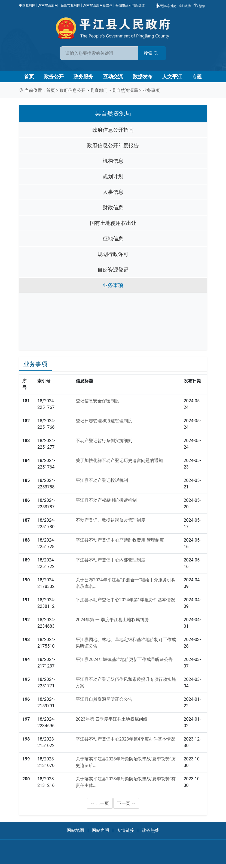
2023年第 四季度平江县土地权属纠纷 (112, 719)
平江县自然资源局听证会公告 (104, 699)
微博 (185, 6)
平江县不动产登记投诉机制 (102, 480)
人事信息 (113, 192)
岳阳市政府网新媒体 (130, 5)
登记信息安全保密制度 (97, 400)
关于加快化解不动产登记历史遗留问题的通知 (119, 460)
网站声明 (100, 830)
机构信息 (113, 161)
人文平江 (172, 76)
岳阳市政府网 (70, 5)
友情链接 (125, 830)
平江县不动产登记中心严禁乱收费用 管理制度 (120, 540)
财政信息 (113, 207)
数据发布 (142, 76)
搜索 (152, 53)
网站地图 (75, 830)
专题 (197, 76)
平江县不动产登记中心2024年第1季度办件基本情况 (125, 599)
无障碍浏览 (165, 6)
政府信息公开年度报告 (113, 145)
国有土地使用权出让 (113, 223)
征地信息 (113, 238)
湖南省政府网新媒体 (97, 5)
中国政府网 (27, 5)
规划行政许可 (113, 254)
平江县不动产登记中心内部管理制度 (110, 560)
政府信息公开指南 (113, 130)
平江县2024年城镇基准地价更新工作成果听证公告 (124, 659)
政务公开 (54, 76)
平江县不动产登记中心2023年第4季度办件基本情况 (125, 739)
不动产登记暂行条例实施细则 (104, 440)
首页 (29, 76)
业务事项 (151, 90)
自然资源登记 (113, 270)
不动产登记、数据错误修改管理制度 (110, 520)
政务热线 (150, 830)
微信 (200, 6)
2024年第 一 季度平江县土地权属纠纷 (112, 619)
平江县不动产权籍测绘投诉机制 (106, 500)
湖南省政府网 (48, 5)
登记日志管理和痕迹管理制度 (104, 420)
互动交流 (113, 76)
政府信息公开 (72, 90)
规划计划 (113, 176)
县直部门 (99, 90)
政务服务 (83, 76)
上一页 (100, 803)
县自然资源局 (125, 90)
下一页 (126, 803)
